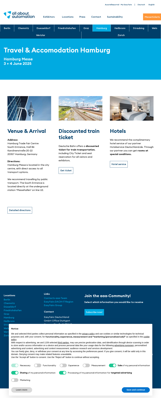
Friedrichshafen (67, 28)
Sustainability (115, 16)
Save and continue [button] (136, 390)
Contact (96, 16)
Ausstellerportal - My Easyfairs (118, 4)
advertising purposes (124, 345)
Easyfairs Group (53, 305)
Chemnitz (23, 28)
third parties (63, 342)
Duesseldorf (43, 28)
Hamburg (101, 28)
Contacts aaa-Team (55, 298)
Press (82, 16)
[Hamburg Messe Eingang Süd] (80, 249)
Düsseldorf (10, 306)
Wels (154, 28)
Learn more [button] (21, 390)
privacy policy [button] (88, 334)
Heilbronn (120, 28)
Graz (86, 28)
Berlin (7, 28)
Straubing (138, 28)
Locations (67, 16)
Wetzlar (40, 35)
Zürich (121, 35)
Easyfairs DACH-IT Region (58, 301)
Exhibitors (49, 16)
